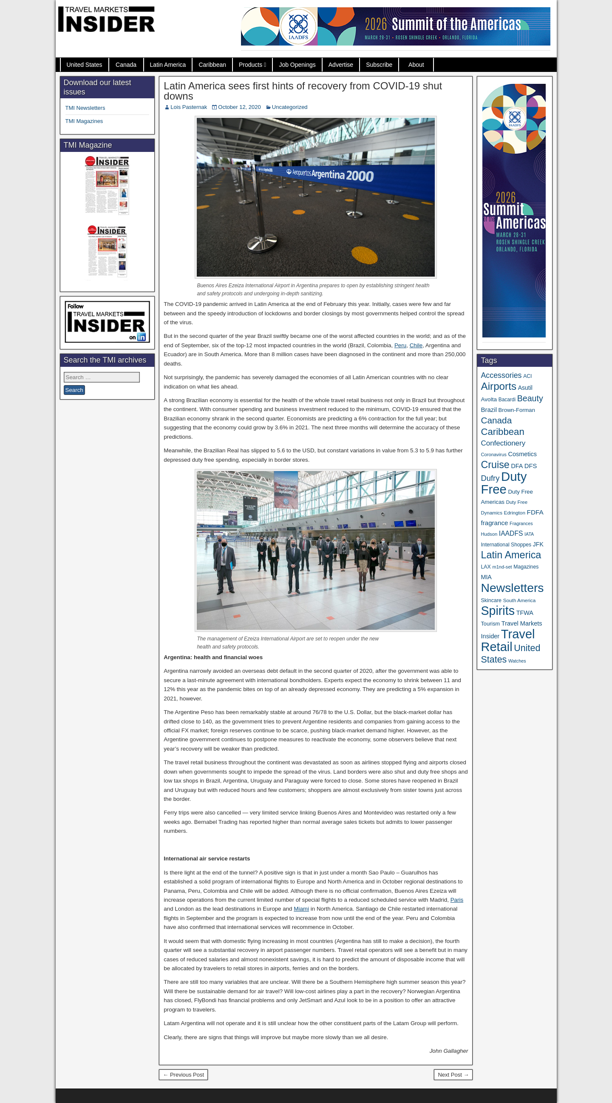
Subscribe (379, 64)
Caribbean (212, 64)
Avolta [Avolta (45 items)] (489, 399)
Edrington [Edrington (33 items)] (514, 512)
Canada (126, 64)
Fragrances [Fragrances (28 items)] (521, 523)
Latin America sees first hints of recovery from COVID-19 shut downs (303, 91)
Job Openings (297, 64)
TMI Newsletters (85, 108)
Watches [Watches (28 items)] (517, 660)
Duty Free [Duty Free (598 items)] (504, 482)
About (416, 64)
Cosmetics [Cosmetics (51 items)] (522, 454)
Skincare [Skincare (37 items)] (491, 600)
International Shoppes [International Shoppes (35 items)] (506, 545)
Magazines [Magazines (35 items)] (525, 567)
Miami (301, 909)
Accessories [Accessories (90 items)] (501, 375)
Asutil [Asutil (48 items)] (525, 387)
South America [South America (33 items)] (519, 600)
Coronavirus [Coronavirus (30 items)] (493, 454)
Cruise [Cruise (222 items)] (495, 464)
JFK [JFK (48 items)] (538, 544)
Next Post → (453, 1075)
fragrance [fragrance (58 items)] (494, 522)
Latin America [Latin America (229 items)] (511, 554)
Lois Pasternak (188, 107)
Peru (400, 345)
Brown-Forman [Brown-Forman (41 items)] (517, 410)
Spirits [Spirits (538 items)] (498, 610)
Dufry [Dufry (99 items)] (490, 478)
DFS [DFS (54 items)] (530, 466)
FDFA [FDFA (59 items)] (535, 512)
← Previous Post (183, 1075)
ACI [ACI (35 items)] (527, 376)
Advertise (341, 64)
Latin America (168, 64)
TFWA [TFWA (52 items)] (524, 612)
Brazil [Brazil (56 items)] (489, 409)
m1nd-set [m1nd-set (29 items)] (502, 566)
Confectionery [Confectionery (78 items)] (503, 443)
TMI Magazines (84, 121)
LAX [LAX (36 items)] (485, 567)
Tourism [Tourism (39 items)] (490, 623)
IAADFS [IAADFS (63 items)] (511, 533)
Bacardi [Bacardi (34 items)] (507, 400)
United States (84, 64)
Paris (457, 900)
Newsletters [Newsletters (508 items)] (512, 587)
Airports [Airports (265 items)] (498, 386)
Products (250, 64)
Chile (416, 345)
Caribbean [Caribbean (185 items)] (502, 431)
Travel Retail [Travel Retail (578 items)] (508, 640)
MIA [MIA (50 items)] (486, 577)
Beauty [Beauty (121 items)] (530, 398)
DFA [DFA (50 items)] (517, 466)
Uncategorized (290, 107)
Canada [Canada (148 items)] (496, 420)
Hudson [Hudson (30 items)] (489, 534)
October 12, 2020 (239, 107)
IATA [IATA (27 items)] (529, 534)
